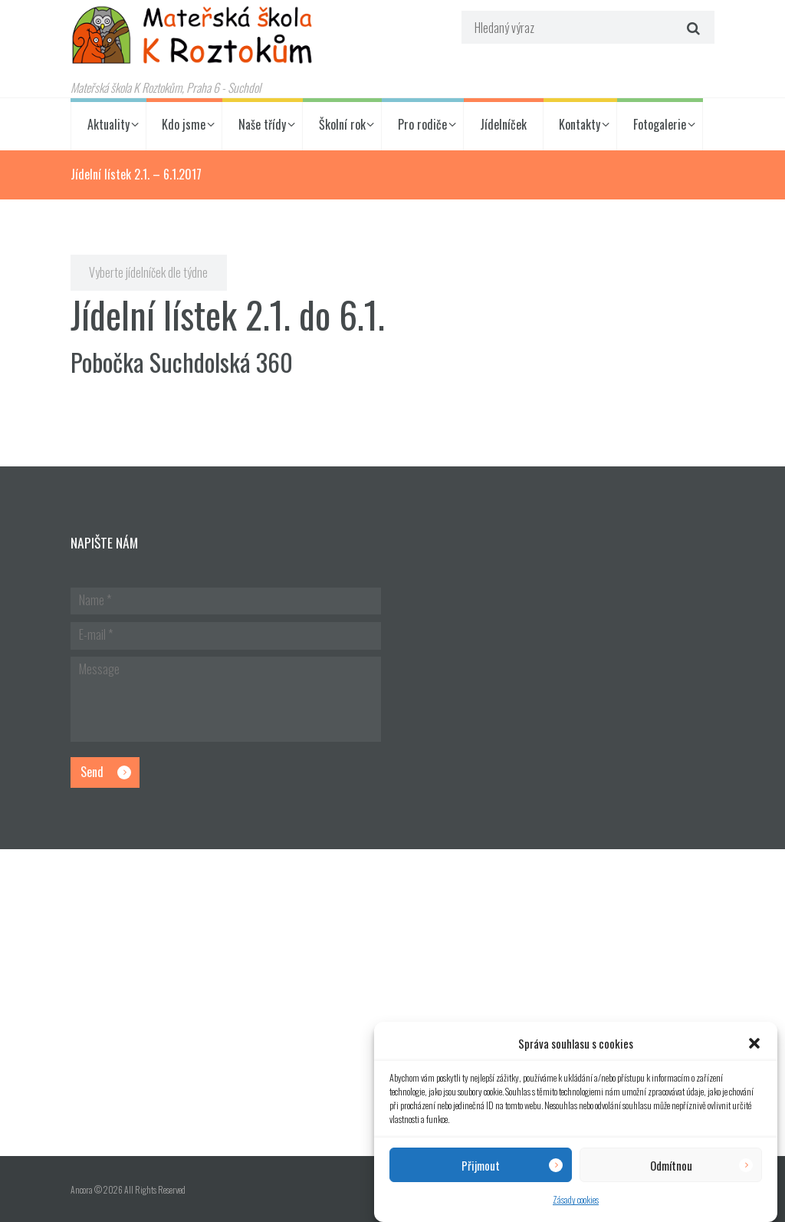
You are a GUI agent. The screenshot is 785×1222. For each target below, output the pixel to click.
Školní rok (342, 124)
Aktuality (108, 124)
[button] (754, 1043)
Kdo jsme (183, 124)
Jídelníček (503, 124)
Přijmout (480, 1165)
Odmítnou (671, 1165)
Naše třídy (262, 124)
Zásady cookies (576, 1199)
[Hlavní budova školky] (392, 1002)
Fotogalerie (659, 124)
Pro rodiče (422, 124)
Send (91, 772)
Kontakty (579, 124)
